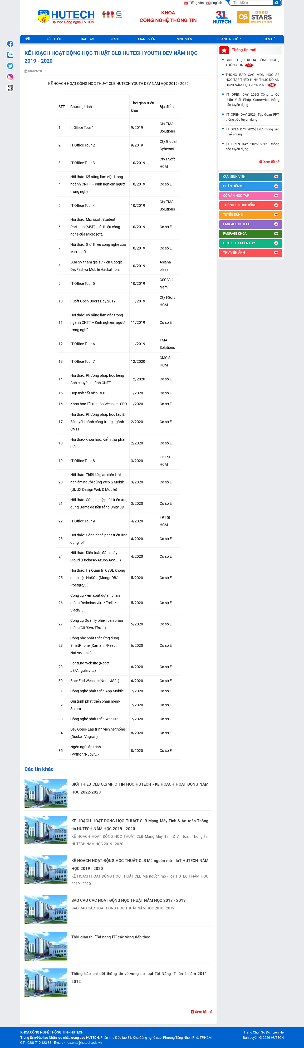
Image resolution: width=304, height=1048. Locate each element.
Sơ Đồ (265, 1032)
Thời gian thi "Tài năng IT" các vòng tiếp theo (110, 937)
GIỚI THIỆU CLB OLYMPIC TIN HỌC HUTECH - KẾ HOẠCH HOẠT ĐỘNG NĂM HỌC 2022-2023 (139, 788)
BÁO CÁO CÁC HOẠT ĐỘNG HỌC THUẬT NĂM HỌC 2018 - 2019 (128, 900)
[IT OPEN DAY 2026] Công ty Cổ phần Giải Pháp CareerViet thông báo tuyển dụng (252, 99)
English (216, 3)
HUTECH (277, 1038)
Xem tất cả (201, 1012)
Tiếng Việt (196, 3)
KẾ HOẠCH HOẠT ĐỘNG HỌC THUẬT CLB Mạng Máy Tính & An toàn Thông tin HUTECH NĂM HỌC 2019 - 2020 (139, 825)
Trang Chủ (251, 1032)
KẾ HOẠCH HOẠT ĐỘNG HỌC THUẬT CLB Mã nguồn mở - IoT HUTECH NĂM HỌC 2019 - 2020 (139, 864)
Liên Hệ (278, 1032)
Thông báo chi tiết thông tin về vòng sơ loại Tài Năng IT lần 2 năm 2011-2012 (139, 977)
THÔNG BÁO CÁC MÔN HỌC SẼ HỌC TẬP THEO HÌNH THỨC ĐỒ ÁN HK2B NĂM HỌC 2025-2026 (252, 80)
